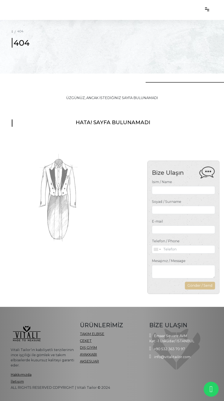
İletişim (17, 382)
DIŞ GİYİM (88, 348)
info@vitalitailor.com (172, 357)
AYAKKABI (88, 355)
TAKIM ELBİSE (92, 334)
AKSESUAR (89, 361)
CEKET (86, 341)
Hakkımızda (21, 375)
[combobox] (169, 249)
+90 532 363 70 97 (169, 349)
